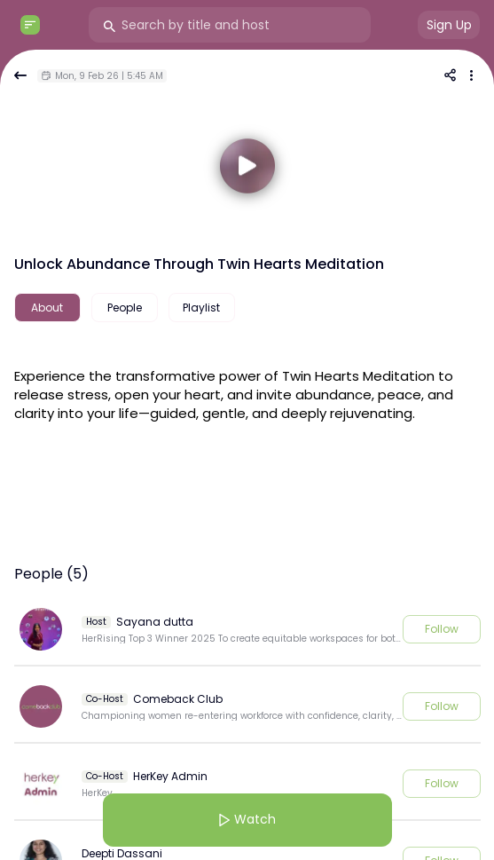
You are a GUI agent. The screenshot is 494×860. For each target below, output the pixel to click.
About (47, 307)
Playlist (201, 307)
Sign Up (449, 25)
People (124, 307)
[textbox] (247, 392)
